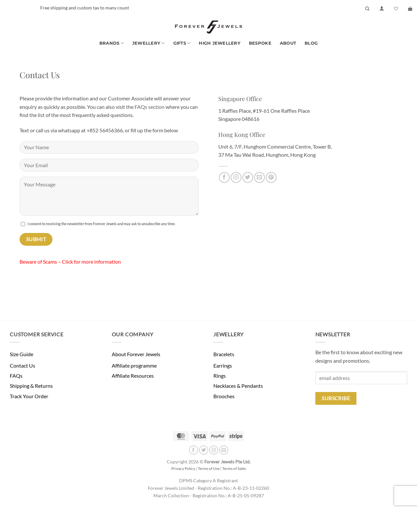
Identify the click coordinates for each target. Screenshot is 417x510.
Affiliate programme (134, 365)
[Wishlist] (396, 9)
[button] (381, 8)
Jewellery (148, 43)
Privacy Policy (183, 468)
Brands (111, 43)
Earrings (222, 365)
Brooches (224, 396)
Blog (311, 43)
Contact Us (22, 365)
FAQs (16, 375)
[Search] (367, 9)
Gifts (182, 43)
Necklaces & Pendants (238, 386)
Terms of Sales (234, 468)
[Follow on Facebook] (224, 177)
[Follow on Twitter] (247, 177)
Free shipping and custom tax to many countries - (107, 7)
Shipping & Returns (31, 386)
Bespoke (260, 43)
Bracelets (223, 354)
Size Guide (21, 354)
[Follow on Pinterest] (271, 177)
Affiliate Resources (133, 375)
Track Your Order (29, 396)
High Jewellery (219, 43)
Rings (219, 375)
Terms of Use (209, 468)
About (288, 43)
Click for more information (91, 261)
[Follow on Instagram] (236, 177)
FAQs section (150, 107)
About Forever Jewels (136, 354)
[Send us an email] (259, 177)
